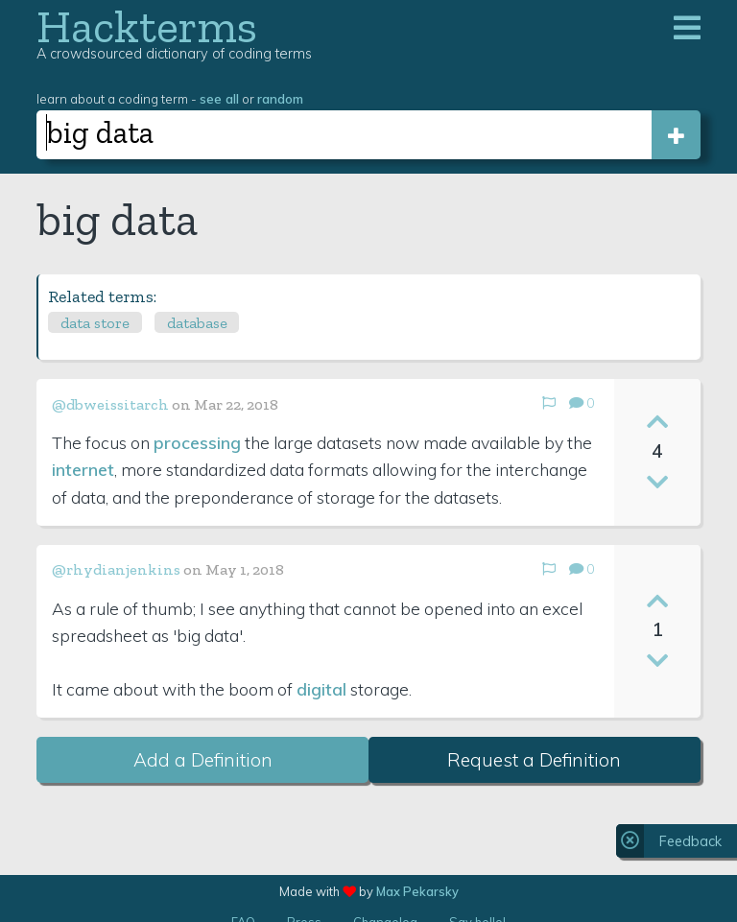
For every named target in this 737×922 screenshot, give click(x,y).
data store (95, 323)
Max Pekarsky (417, 891)
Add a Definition (203, 759)
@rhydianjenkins (116, 569)
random (280, 98)
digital (321, 688)
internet (83, 469)
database (197, 323)
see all (219, 98)
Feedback (690, 841)
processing (197, 442)
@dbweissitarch (110, 404)
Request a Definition (534, 759)
